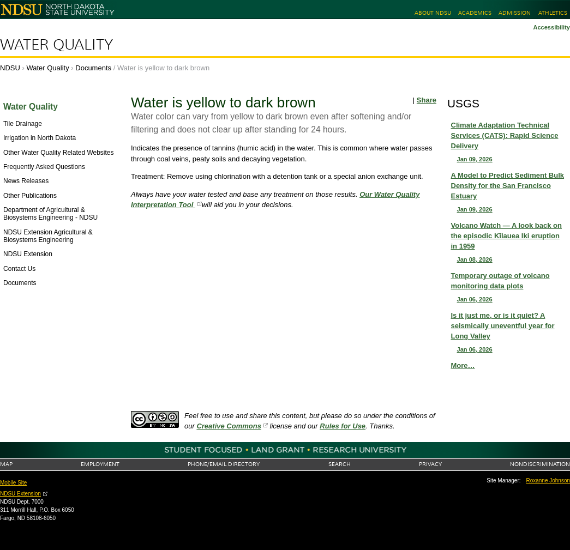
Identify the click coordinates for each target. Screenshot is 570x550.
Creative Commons (228, 426)
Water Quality (56, 44)
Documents (93, 68)
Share (426, 100)
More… (463, 365)
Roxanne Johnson (548, 480)
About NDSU (433, 12)
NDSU (10, 68)
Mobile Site (13, 483)
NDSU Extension (20, 494)
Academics (474, 12)
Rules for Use (342, 426)
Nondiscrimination (540, 464)
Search (339, 464)
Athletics (552, 12)
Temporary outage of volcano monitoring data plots (509, 287)
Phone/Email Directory (224, 464)
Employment (100, 464)
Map (6, 464)
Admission (515, 12)
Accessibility (551, 27)
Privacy (430, 464)
